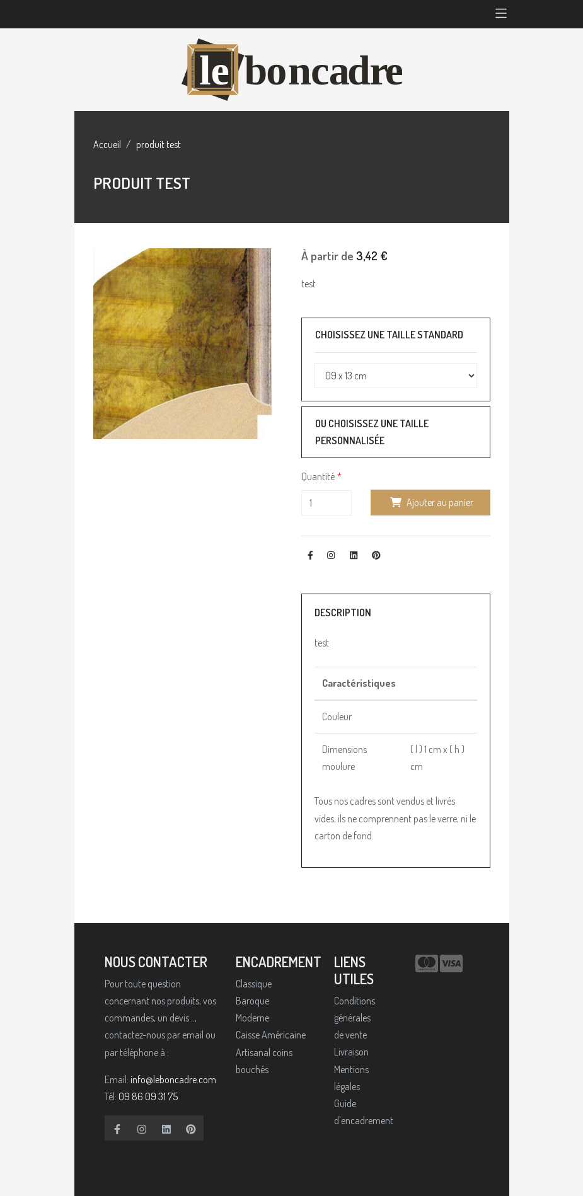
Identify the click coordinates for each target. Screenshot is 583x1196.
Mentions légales (351, 1078)
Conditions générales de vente (354, 1017)
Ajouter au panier (430, 502)
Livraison (351, 1051)
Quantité (318, 476)
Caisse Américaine (271, 1034)
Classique (254, 983)
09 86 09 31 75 (148, 1096)
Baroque (252, 1000)
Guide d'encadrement (357, 1112)
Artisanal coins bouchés (264, 1061)
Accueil (107, 144)
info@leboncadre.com (173, 1079)
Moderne (252, 1017)
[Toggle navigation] (501, 14)
